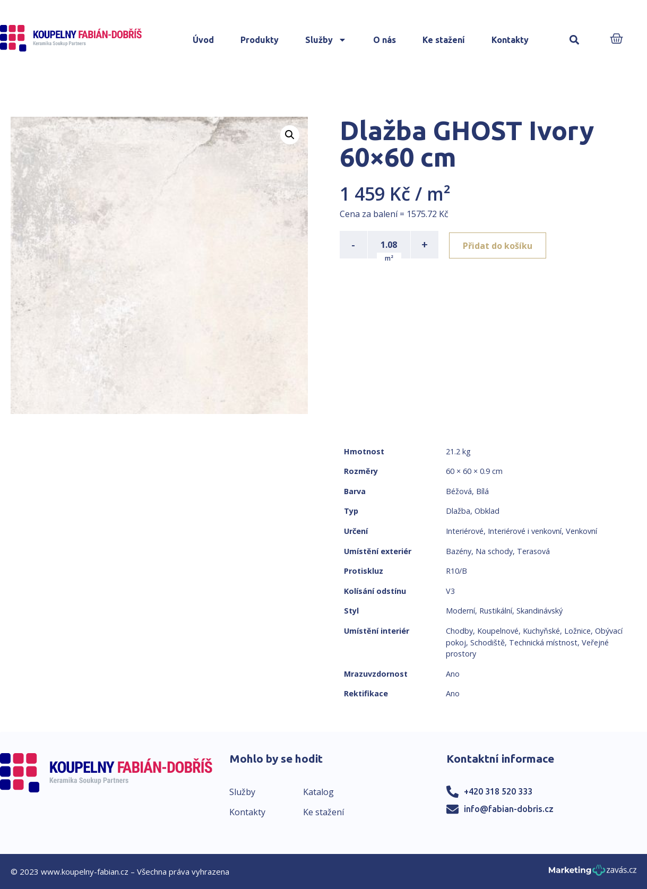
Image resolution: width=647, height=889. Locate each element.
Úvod (203, 40)
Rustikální (495, 611)
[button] (574, 40)
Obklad (487, 511)
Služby (326, 39)
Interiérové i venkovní (525, 531)
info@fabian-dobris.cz (509, 809)
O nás (384, 40)
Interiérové (465, 531)
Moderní (460, 611)
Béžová (459, 491)
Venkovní (581, 531)
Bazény (458, 551)
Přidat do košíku (499, 245)
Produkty (259, 40)
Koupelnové (498, 631)
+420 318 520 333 (498, 791)
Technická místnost (543, 642)
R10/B (456, 571)
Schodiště (487, 642)
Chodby (459, 631)
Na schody (494, 551)
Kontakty (510, 40)
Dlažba (458, 511)
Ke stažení (443, 40)
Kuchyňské (541, 631)
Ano (453, 674)
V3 (450, 591)
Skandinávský (539, 611)
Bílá (482, 491)
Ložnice (577, 631)
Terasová (533, 551)
